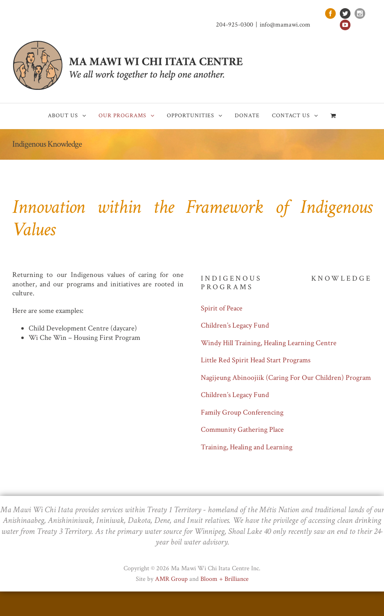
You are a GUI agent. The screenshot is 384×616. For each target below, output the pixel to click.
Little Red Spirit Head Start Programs (255, 360)
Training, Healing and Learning (246, 447)
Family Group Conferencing (242, 412)
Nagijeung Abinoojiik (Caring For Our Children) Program (286, 377)
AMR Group (171, 579)
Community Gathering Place (242, 429)
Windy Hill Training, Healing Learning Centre (269, 343)
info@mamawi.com (285, 24)
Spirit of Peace (222, 308)
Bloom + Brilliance (224, 579)
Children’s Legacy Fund (235, 325)
